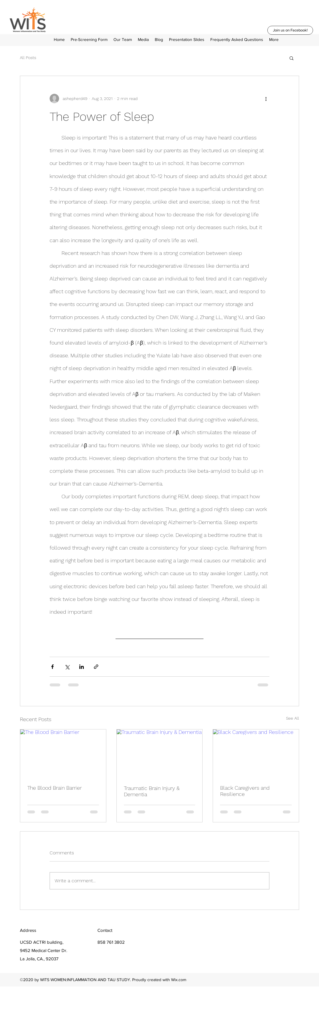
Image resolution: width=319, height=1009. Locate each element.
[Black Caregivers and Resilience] (256, 753)
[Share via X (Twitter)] (67, 667)
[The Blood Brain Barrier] (63, 753)
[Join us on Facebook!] (290, 30)
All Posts (28, 57)
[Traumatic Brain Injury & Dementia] (160, 753)
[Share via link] (96, 667)
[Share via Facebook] (52, 667)
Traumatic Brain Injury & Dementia (151, 791)
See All (292, 718)
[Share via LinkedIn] (81, 667)
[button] (274, 39)
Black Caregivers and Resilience (245, 791)
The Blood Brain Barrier (54, 788)
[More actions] (265, 98)
